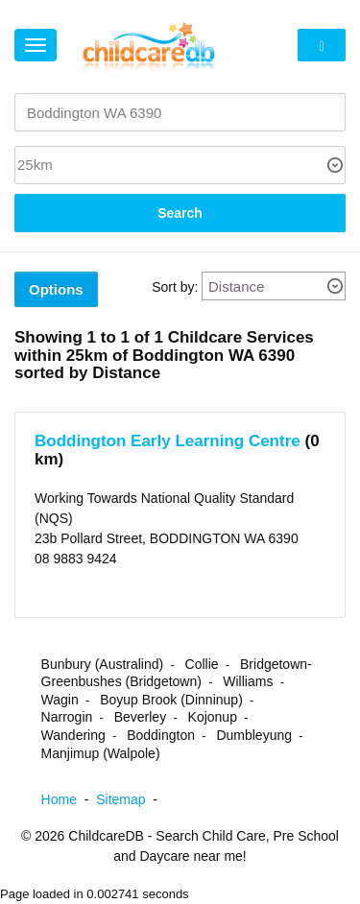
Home (69, 799)
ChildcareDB (106, 836)
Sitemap (130, 799)
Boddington (161, 735)
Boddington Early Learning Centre (167, 441)
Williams (248, 681)
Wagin (60, 699)
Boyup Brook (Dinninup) (171, 699)
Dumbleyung (254, 735)
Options (56, 289)
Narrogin (67, 717)
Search (180, 213)
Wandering (73, 735)
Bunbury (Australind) (102, 664)
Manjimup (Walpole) (100, 753)
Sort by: (175, 287)
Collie (202, 664)
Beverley (140, 717)
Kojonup (212, 717)
